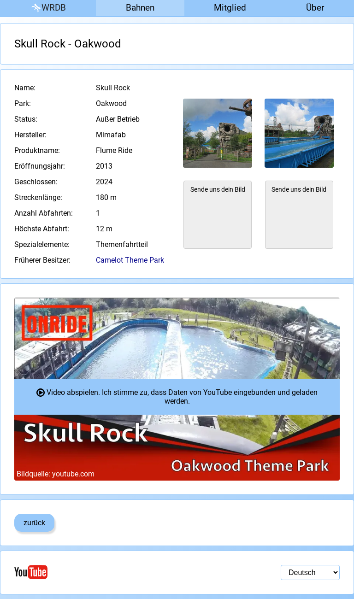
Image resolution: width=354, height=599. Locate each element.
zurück (34, 522)
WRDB (48, 8)
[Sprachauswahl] (310, 572)
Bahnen (140, 7)
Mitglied (230, 7)
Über (315, 7)
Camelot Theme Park (130, 260)
